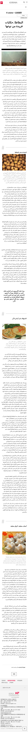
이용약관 (3, 680)
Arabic (23, 15)
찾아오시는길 (4, 682)
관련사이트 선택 (14, 687)
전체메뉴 (26, 2)
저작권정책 (19, 680)
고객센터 (11, 682)
